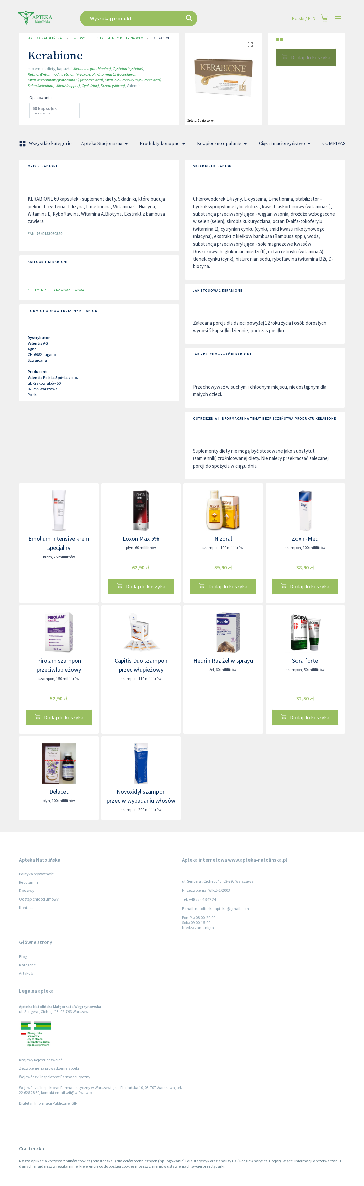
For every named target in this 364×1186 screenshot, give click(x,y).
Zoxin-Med (305, 538)
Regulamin (28, 882)
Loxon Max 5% (141, 538)
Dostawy (26, 890)
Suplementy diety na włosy (119, 38)
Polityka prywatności (37, 873)
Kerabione (163, 38)
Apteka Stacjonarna (105, 144)
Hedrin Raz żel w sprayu (223, 660)
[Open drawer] (338, 18)
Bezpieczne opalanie (223, 144)
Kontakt (26, 907)
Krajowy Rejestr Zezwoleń (41, 1059)
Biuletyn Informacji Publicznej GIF (48, 1103)
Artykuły (26, 973)
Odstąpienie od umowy (39, 899)
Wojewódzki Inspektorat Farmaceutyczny (54, 1076)
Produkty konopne (164, 144)
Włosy (79, 38)
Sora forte (305, 660)
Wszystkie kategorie (46, 143)
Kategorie (27, 964)
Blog (23, 956)
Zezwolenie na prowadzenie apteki (49, 1068)
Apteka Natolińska (45, 38)
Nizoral (223, 538)
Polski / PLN (303, 18)
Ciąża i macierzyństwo (286, 144)
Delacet (59, 791)
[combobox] (156, 18)
